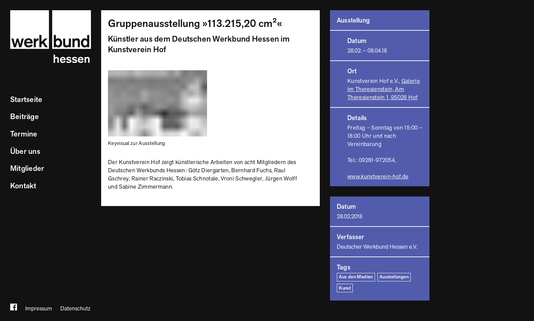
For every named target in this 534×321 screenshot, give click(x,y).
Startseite (26, 100)
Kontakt (23, 186)
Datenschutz (75, 308)
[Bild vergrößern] (157, 74)
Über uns (25, 152)
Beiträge (24, 117)
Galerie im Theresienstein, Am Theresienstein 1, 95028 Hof (383, 89)
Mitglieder (27, 169)
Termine (23, 134)
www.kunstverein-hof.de (377, 176)
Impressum (38, 308)
